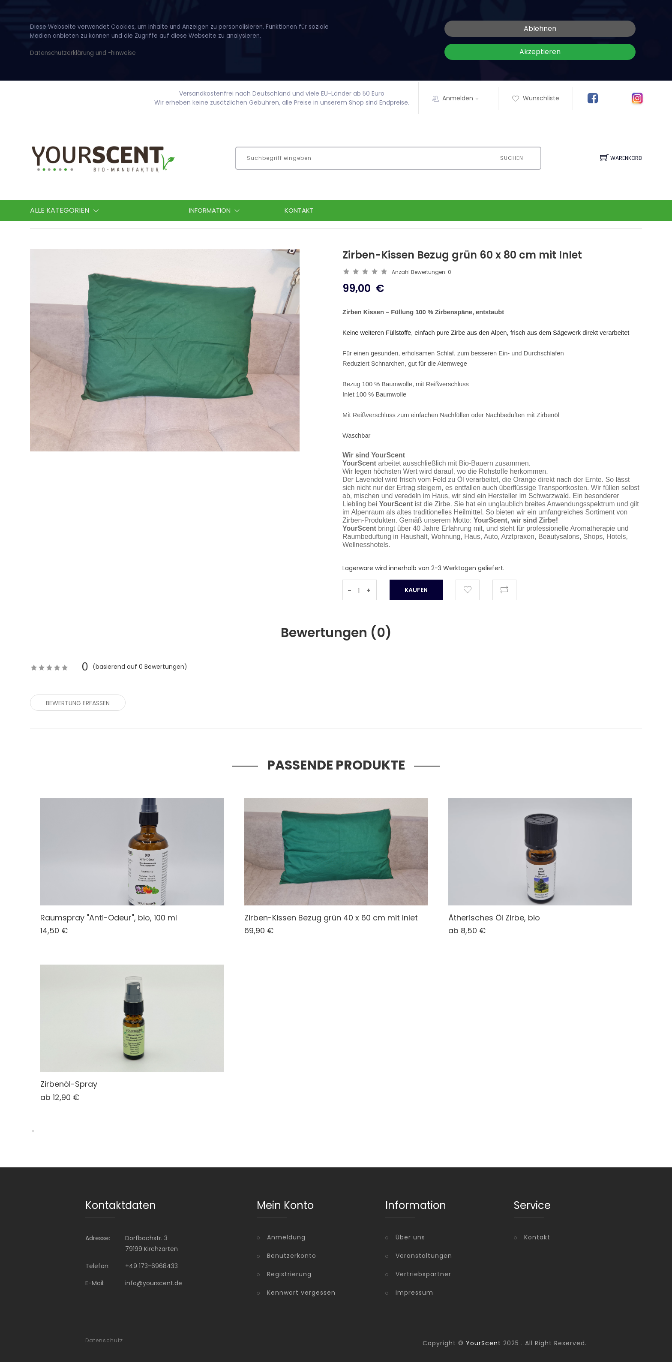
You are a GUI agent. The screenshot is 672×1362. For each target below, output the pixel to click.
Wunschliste (535, 98)
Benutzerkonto (291, 1255)
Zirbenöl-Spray (68, 1084)
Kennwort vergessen (301, 1292)
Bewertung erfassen (78, 703)
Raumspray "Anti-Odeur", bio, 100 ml (108, 917)
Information (216, 210)
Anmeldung (286, 1237)
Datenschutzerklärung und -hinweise (83, 53)
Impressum (414, 1292)
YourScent (483, 1343)
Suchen (511, 158)
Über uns (410, 1237)
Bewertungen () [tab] (336, 633)
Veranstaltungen (424, 1255)
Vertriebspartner (423, 1274)
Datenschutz (104, 1340)
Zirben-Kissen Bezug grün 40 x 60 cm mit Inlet (331, 917)
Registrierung (289, 1274)
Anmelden (463, 98)
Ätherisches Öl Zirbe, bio (494, 917)
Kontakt (299, 210)
